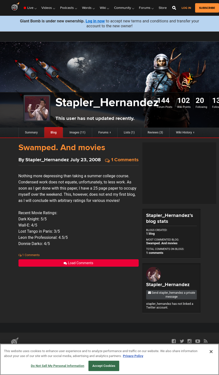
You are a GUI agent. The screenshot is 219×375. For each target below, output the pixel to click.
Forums (103, 132)
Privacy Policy (71, 350)
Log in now (95, 21)
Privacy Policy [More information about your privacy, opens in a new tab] (133, 367)
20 (200, 100)
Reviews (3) (155, 132)
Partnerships (20, 350)
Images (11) (77, 132)
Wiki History (184, 132)
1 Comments (122, 160)
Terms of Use (49, 350)
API (34, 350)
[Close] (211, 362)
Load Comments (78, 263)
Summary (31, 132)
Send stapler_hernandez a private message (171, 294)
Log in (186, 8)
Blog (53, 132)
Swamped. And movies (61, 147)
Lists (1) (129, 132)
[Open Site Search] (174, 8)
